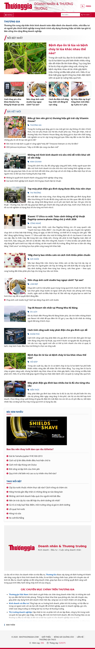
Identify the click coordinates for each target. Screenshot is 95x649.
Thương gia (36, 125)
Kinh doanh (36, 161)
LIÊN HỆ (80, 637)
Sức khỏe (34, 259)
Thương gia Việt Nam (18, 594)
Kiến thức (34, 389)
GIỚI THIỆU (46, 637)
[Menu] (9, 15)
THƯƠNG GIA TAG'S (47, 639)
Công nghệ (35, 223)
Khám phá (35, 334)
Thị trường (35, 192)
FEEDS (88, 6)
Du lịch (33, 311)
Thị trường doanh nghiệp (20, 612)
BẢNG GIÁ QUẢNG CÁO (64, 637)
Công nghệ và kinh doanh (20, 621)
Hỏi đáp (34, 362)
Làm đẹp (34, 284)
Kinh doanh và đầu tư (19, 603)
